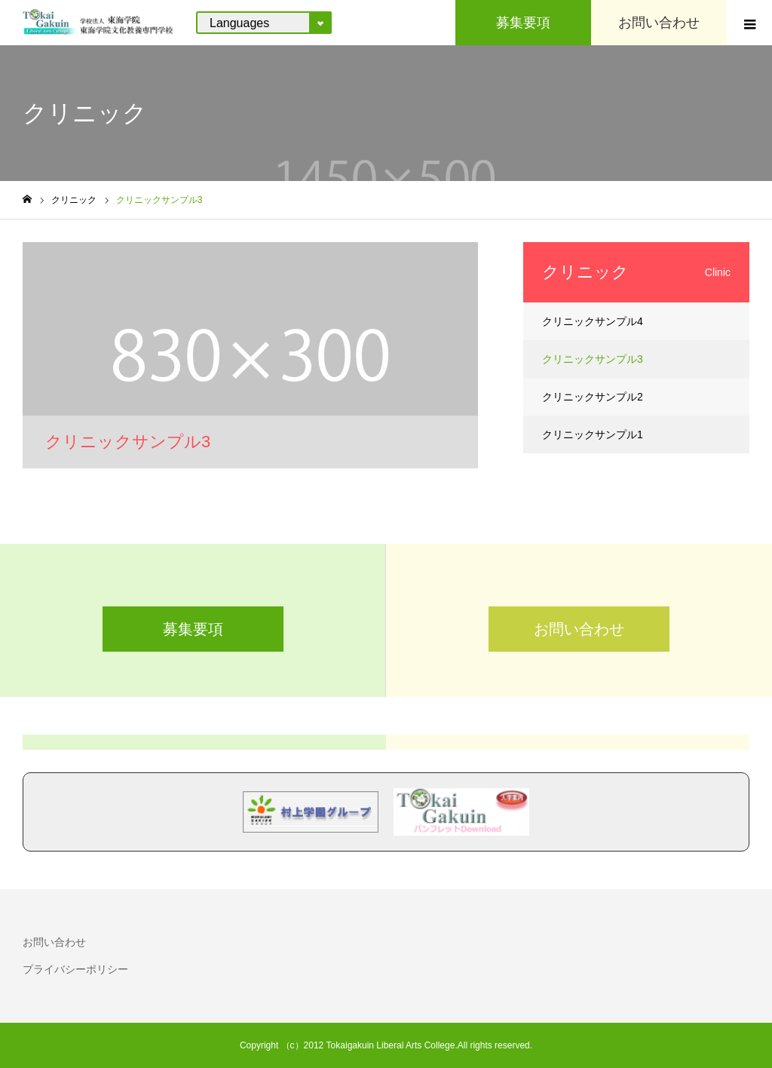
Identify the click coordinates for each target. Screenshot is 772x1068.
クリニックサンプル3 (592, 359)
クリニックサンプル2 (592, 397)
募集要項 (193, 629)
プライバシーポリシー (75, 969)
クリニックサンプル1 (592, 434)
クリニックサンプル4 (592, 321)
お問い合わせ (579, 629)
